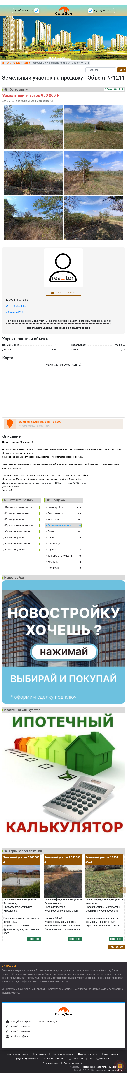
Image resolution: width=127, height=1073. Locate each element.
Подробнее (33, 939)
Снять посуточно (51, 1063)
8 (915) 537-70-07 (101, 10)
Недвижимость (40, 1054)
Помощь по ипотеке (87, 1054)
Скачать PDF (14, 312)
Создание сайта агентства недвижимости (102, 1067)
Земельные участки (18, 63)
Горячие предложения (17, 1054)
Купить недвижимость (62, 1054)
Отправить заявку (63, 292)
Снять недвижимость (99, 1058)
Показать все (116, 947)
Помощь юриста (110, 1054)
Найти (122, 70)
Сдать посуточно (76, 1058)
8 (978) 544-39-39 (26, 10)
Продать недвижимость (26, 1058)
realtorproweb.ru (114, 1070)
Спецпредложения (73, 1063)
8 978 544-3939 (16, 306)
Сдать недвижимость (52, 1058)
